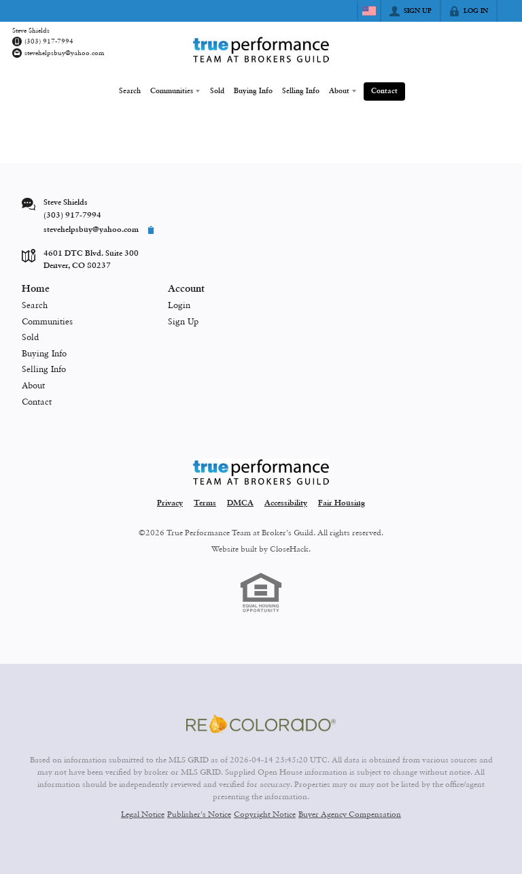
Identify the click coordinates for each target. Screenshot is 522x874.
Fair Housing (341, 503)
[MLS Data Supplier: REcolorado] (261, 722)
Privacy (170, 503)
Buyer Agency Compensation (349, 813)
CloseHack (289, 547)
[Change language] (369, 10)
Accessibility (285, 503)
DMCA (240, 503)
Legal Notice (142, 813)
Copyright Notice (265, 813)
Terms (205, 503)
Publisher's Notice (199, 813)
